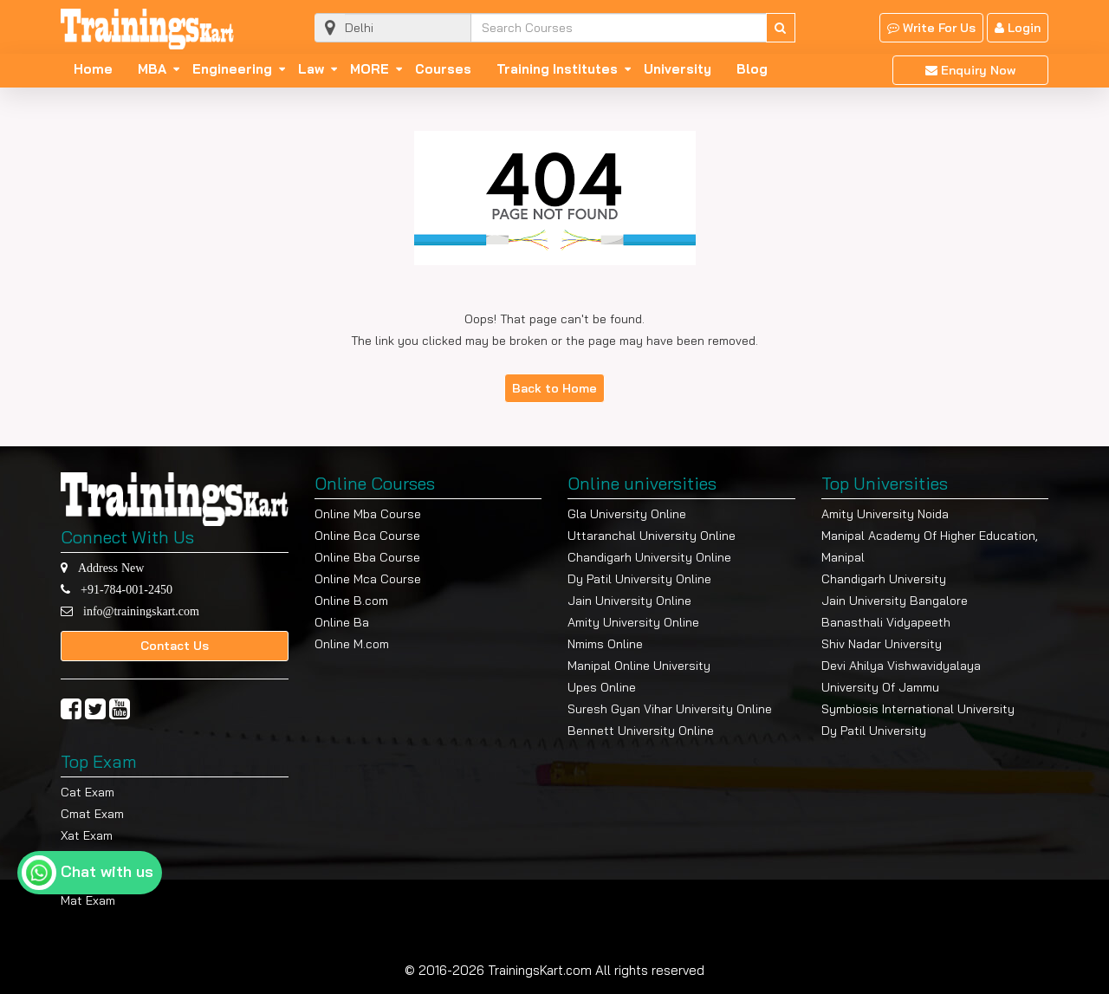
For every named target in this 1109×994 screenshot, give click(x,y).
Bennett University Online (640, 730)
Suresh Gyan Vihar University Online (669, 709)
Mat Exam (88, 900)
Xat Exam (87, 835)
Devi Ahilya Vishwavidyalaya (901, 665)
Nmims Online (605, 644)
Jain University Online (629, 600)
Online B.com (351, 600)
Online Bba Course (367, 557)
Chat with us (107, 871)
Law (311, 69)
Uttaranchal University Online (651, 535)
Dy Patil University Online (639, 579)
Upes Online (601, 687)
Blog (752, 69)
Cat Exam (87, 792)
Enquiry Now (970, 70)
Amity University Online (633, 622)
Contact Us (174, 645)
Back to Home (554, 388)
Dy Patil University (873, 730)
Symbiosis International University (918, 709)
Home (93, 69)
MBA (152, 69)
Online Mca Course (368, 579)
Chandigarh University (883, 579)
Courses (443, 69)
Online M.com (352, 644)
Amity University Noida (885, 514)
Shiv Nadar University (881, 644)
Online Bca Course (367, 535)
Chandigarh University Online (649, 557)
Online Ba (342, 622)
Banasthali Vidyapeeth (885, 622)
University (677, 69)
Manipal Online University (638, 665)
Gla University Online (626, 514)
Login (1018, 28)
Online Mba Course (368, 514)
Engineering (232, 69)
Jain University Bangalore (894, 600)
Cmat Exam (92, 814)
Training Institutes (557, 69)
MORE (369, 69)
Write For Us (931, 28)
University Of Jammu (880, 687)
